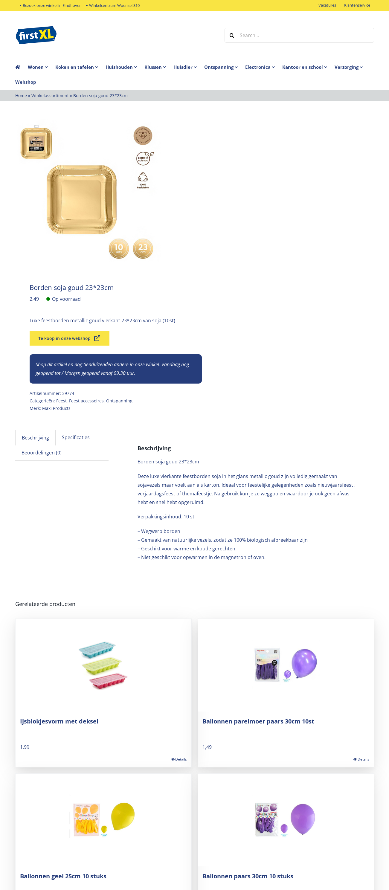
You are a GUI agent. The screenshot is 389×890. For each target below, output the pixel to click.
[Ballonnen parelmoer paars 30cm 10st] (286, 665)
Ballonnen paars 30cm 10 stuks (247, 876)
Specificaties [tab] (76, 437)
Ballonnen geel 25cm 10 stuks (63, 876)
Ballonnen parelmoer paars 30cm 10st (258, 721)
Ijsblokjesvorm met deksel (59, 721)
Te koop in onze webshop (69, 338)
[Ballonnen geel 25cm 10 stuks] (103, 820)
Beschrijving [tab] (35, 437)
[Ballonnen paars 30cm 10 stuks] (286, 820)
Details (181, 759)
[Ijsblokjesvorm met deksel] (103, 665)
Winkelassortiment (50, 95)
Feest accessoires (86, 401)
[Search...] (299, 35)
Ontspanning (119, 401)
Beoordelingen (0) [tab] (42, 452)
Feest (61, 401)
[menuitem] (41, 66)
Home (21, 95)
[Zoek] (232, 35)
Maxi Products (56, 408)
